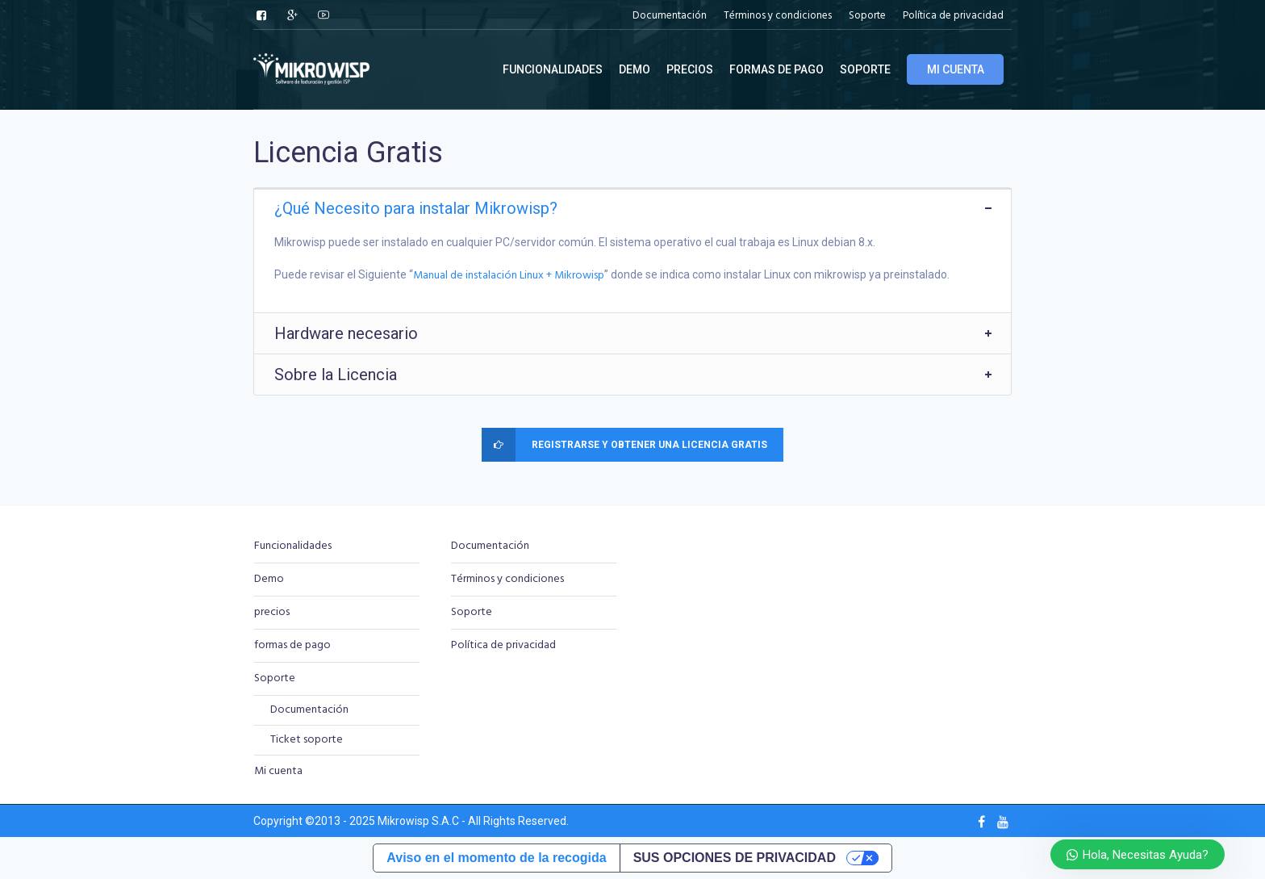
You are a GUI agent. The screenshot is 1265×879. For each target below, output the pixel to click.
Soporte (274, 678)
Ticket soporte (306, 739)
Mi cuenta (278, 771)
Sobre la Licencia (335, 374)
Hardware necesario (346, 333)
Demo (269, 579)
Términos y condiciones (507, 579)
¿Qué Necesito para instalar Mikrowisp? (415, 208)
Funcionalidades (293, 546)
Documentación (309, 710)
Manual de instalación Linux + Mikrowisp (508, 275)
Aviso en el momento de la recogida (496, 857)
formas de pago (292, 645)
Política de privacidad (503, 645)
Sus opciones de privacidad (734, 857)
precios (272, 612)
